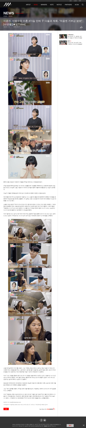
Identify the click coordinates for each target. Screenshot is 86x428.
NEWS (36, 4)
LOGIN (75, 0)
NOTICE (59, 4)
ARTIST (28, 4)
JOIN (70, 0)
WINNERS (44, 4)
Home (5, 16)
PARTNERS (68, 4)
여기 (45, 426)
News (10, 16)
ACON (77, 4)
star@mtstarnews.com (15, 402)
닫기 (83, 425)
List (6, 409)
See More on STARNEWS (47, 409)
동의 (70, 425)
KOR (80, 0)
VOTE (52, 4)
